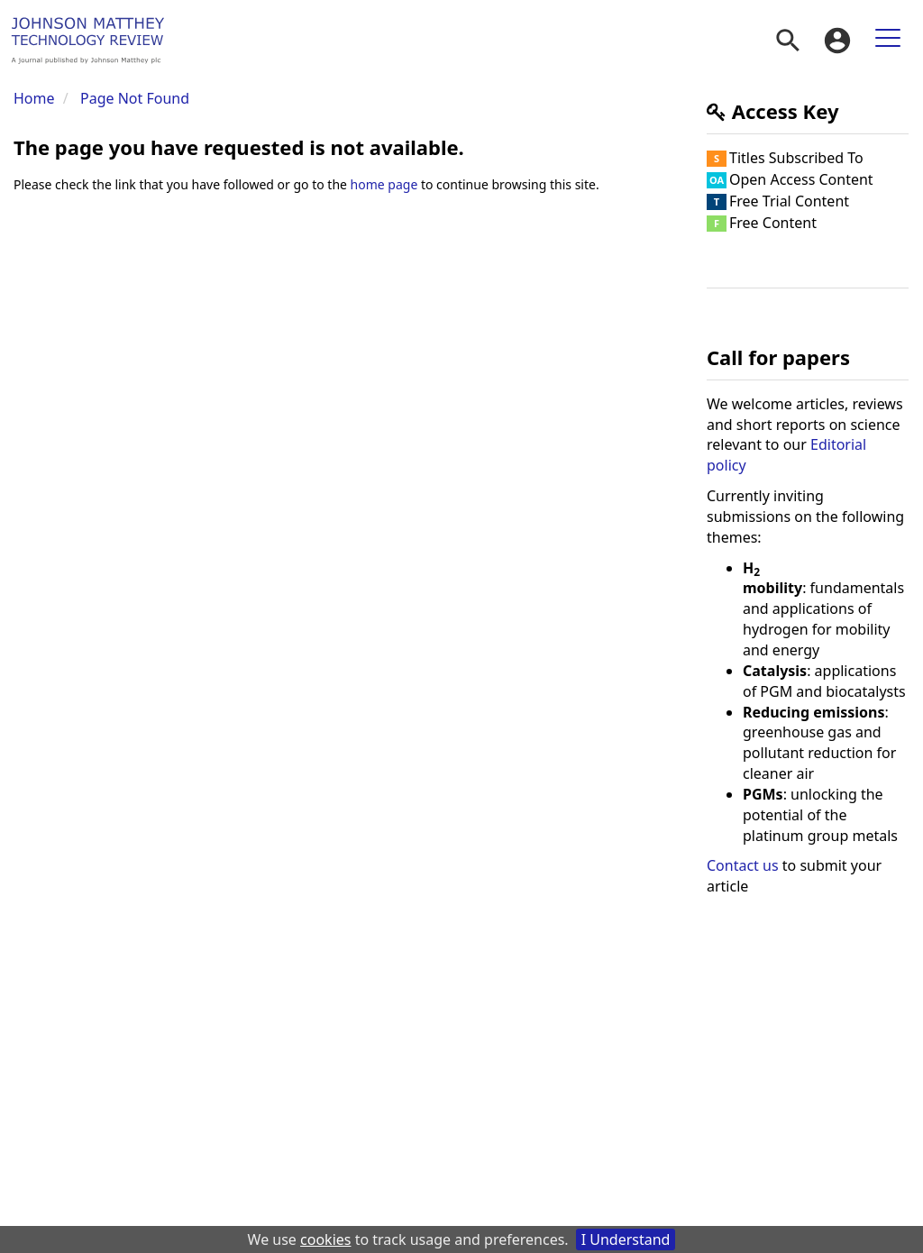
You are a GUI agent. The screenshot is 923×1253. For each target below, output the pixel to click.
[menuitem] (787, 40)
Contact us (743, 865)
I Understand (626, 1239)
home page (384, 184)
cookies (325, 1239)
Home (34, 98)
